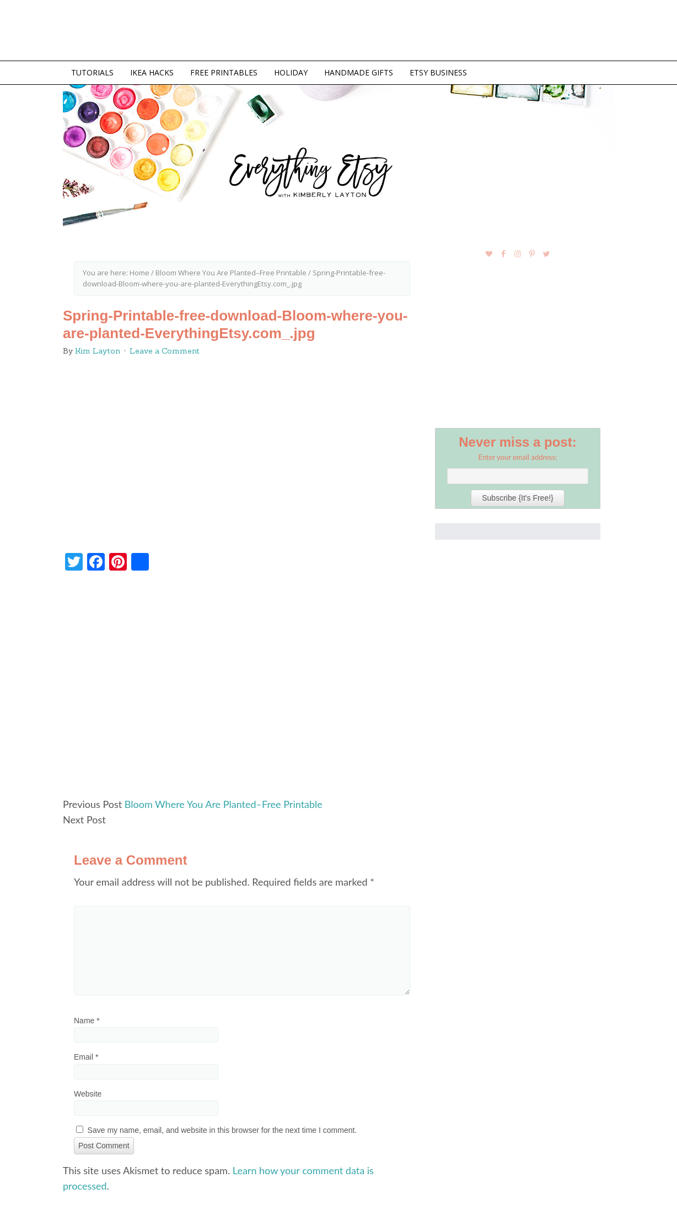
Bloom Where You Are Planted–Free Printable (224, 804)
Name (87, 1020)
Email (86, 1056)
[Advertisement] (242, 689)
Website (87, 1093)
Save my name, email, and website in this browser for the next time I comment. (222, 1130)
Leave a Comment (165, 351)
